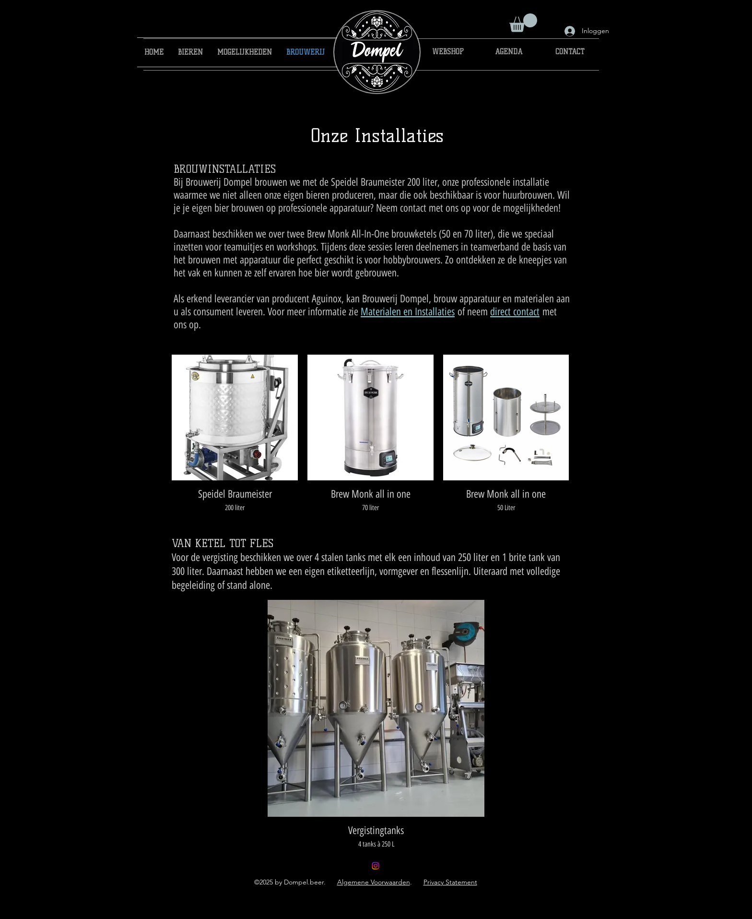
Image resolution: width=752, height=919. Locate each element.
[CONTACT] (570, 52)
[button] (523, 22)
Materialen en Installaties (408, 311)
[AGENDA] (508, 52)
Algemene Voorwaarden (373, 882)
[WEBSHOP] (448, 52)
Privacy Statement (450, 882)
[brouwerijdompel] (375, 866)
